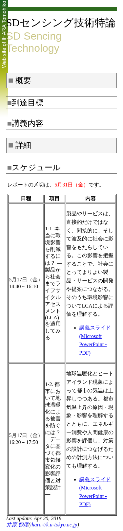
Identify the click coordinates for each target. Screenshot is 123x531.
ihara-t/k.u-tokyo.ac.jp (53, 524)
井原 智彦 (17, 524)
